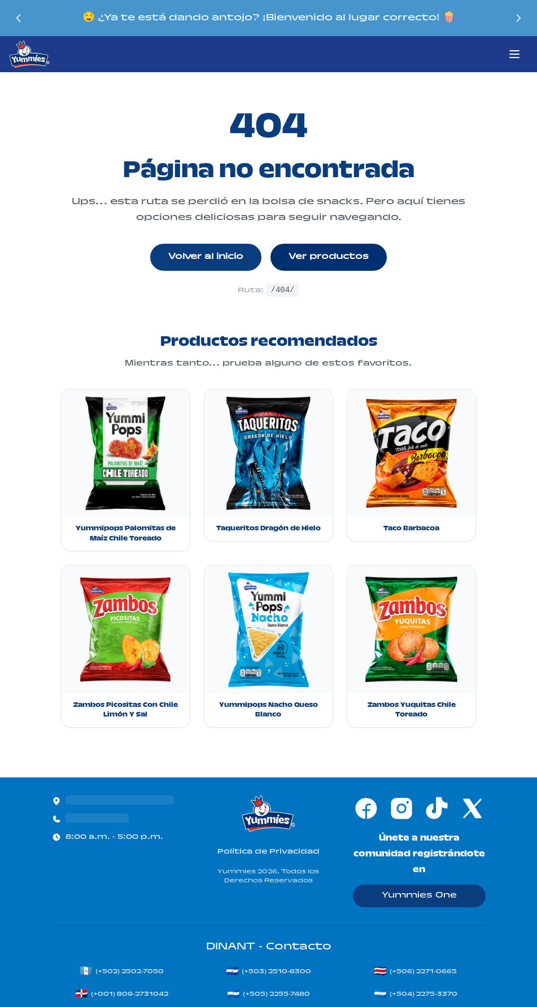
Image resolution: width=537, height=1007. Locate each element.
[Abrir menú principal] (514, 54)
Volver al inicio (205, 257)
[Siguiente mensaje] (520, 18)
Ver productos (329, 257)
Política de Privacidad (268, 852)
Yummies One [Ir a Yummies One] (419, 896)
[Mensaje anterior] (17, 18)
